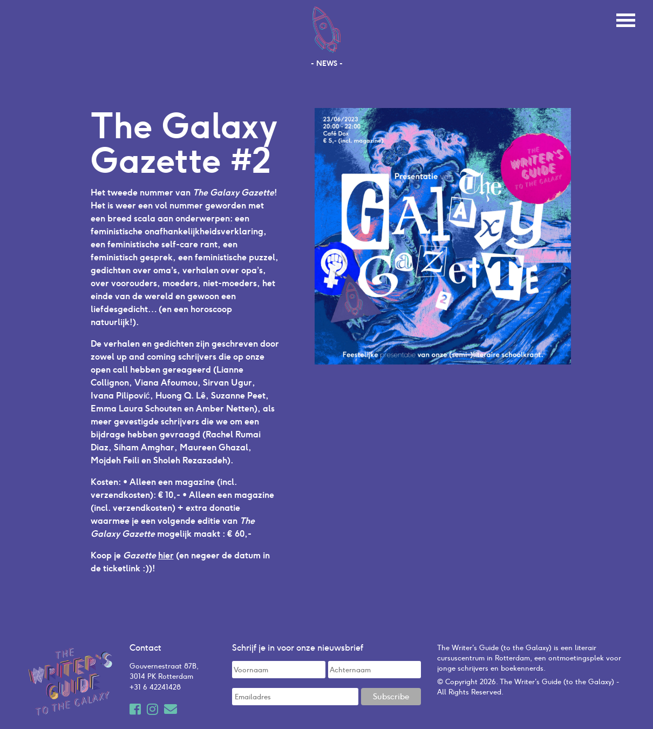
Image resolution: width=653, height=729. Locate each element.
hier (166, 555)
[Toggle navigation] (625, 19)
